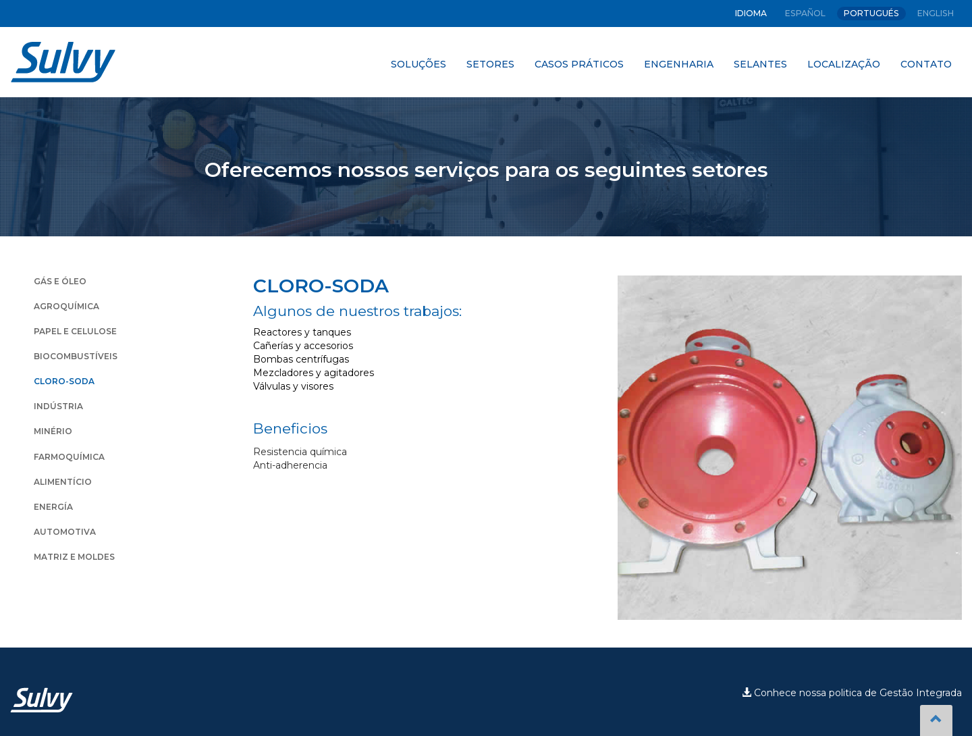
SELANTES (760, 64)
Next (944, 447)
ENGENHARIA (678, 64)
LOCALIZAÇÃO (843, 64)
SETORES (490, 64)
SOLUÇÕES (418, 64)
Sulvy (63, 62)
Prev (635, 447)
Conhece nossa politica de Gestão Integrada (852, 693)
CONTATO (926, 64)
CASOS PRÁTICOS (579, 64)
